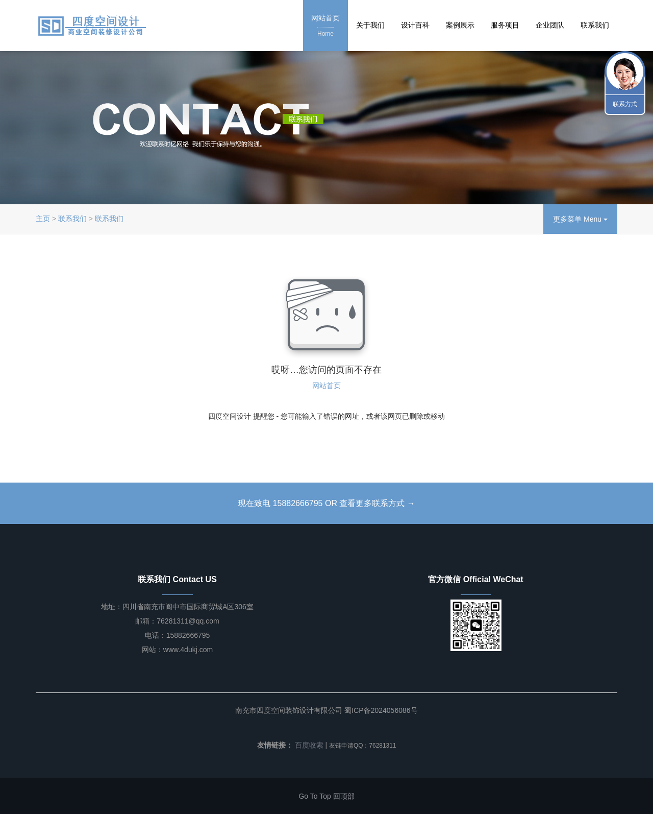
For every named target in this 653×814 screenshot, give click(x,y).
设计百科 (415, 25)
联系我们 (595, 25)
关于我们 (370, 25)
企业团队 (550, 25)
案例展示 (460, 25)
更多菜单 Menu (580, 219)
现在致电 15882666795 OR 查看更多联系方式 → (326, 503)
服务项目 (505, 25)
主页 (43, 218)
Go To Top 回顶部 (326, 796)
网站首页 (325, 26)
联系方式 (625, 104)
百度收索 (309, 745)
